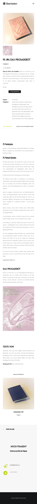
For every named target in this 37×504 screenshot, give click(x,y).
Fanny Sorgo (20, 106)
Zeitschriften (15, 99)
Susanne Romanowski (16, 118)
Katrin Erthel (20, 111)
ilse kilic (30, 106)
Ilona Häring (25, 106)
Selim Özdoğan (20, 116)
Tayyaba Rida (30, 118)
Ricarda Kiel (14, 116)
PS (30, 114)
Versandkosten (8, 68)
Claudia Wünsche (27, 102)
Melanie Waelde (27, 111)
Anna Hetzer (21, 102)
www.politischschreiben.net (9, 260)
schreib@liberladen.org (14, 465)
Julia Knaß (26, 109)
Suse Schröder (25, 118)
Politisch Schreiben (25, 114)
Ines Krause (14, 109)
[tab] (8, 127)
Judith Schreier (20, 109)
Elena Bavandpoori (23, 104)
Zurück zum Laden (10, 429)
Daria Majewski (15, 104)
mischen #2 (19, 412)
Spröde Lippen (27, 116)
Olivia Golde (18, 114)
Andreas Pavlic (15, 102)
